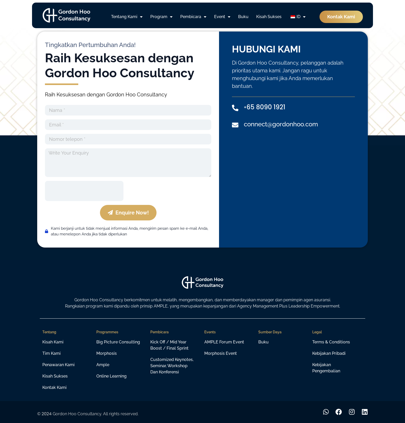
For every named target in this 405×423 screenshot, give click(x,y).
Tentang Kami (127, 16)
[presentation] (84, 191)
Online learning (111, 376)
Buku (243, 16)
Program (161, 16)
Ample (102, 364)
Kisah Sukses (269, 16)
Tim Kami (51, 353)
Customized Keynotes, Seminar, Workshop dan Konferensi (171, 365)
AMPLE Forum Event (224, 342)
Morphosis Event (220, 353)
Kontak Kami (54, 387)
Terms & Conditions (331, 342)
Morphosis (106, 353)
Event (222, 16)
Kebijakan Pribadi (329, 353)
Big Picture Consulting (118, 342)
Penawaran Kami (58, 364)
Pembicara (193, 16)
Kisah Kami (53, 342)
